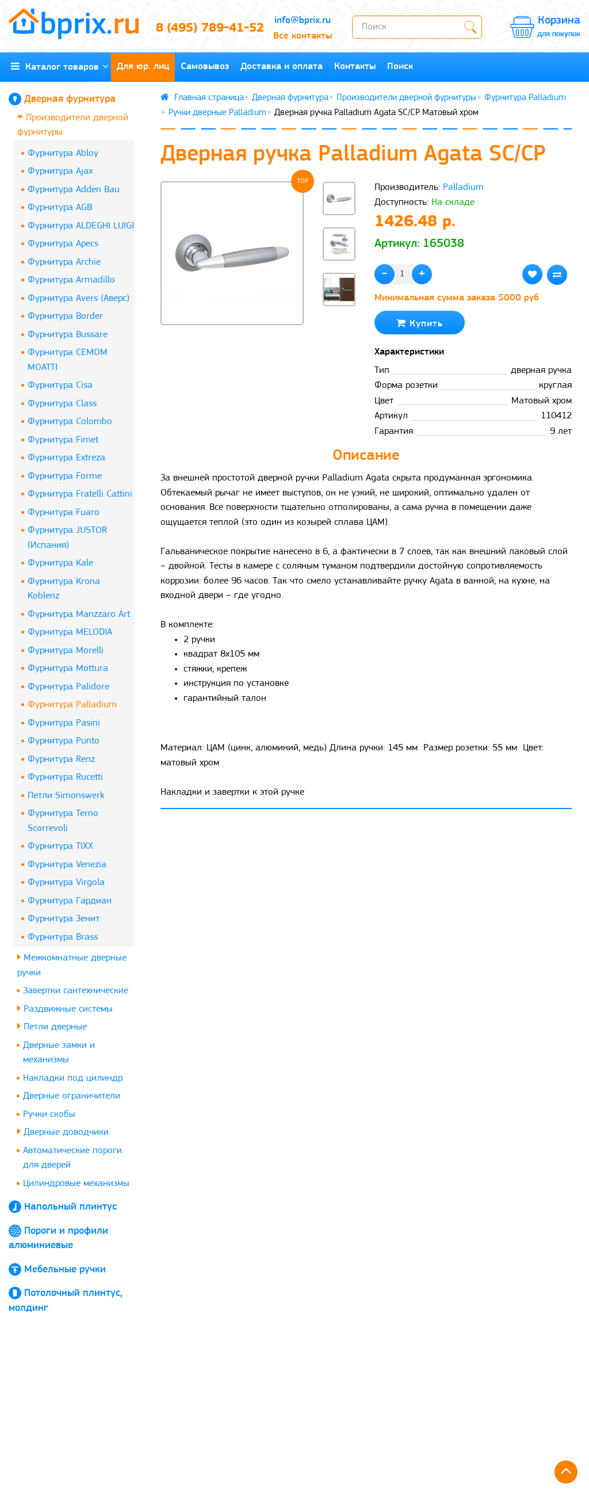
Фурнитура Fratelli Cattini (80, 494)
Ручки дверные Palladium (217, 112)
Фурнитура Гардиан (70, 901)
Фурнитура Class (62, 404)
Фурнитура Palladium (72, 705)
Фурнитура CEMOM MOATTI (68, 360)
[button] (339, 325)
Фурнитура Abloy (63, 153)
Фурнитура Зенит (64, 919)
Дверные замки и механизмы (59, 1052)
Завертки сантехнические (75, 991)
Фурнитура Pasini (64, 723)
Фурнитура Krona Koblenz (64, 589)
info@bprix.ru (302, 20)
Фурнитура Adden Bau (74, 189)
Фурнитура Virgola (66, 882)
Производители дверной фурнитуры (72, 125)
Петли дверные (52, 1026)
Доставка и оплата (281, 66)
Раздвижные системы (65, 1008)
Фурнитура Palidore (68, 687)
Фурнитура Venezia (67, 864)
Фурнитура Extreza (66, 458)
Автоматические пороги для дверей (72, 1158)
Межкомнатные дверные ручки (72, 965)
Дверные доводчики (63, 1131)
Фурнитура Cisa (60, 385)
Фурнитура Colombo (70, 421)
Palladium (463, 187)
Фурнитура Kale (60, 563)
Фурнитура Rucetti (65, 777)
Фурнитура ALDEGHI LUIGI (81, 226)
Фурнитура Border (65, 316)
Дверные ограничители (71, 1096)
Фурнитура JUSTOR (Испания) (67, 537)
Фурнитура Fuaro (64, 512)
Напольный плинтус (70, 1207)
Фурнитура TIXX (60, 846)
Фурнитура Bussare (68, 335)
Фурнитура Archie (64, 262)
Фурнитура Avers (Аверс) (78, 298)
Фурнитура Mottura (68, 668)
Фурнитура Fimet (63, 440)
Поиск (400, 66)
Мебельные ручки (65, 1269)
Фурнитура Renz (61, 759)
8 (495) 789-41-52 (204, 28)
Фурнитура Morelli (66, 650)
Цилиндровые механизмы (76, 1183)
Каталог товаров (60, 66)
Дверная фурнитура (70, 99)
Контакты (355, 66)
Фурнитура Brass (63, 937)
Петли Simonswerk (66, 795)
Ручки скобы (49, 1114)
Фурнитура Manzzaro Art (79, 614)
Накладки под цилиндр (73, 1078)
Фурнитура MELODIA (70, 632)
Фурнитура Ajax (60, 171)
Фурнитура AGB (60, 207)
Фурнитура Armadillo (71, 280)
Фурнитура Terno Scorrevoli (63, 820)
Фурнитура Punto (64, 741)
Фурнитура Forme (65, 476)
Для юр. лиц (143, 66)
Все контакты (302, 36)
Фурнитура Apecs (63, 244)
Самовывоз (205, 66)
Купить (419, 323)
